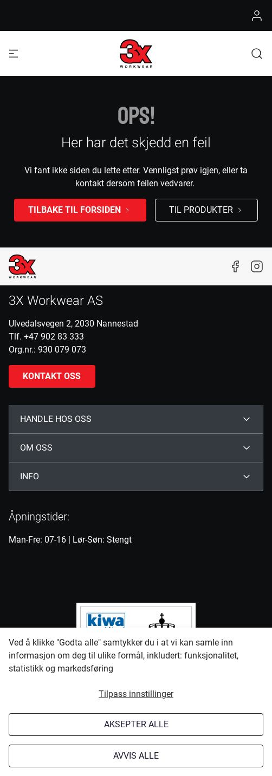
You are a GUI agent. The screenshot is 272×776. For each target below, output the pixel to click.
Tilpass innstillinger (136, 694)
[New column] (22, 266)
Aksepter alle (136, 724)
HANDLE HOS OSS (56, 419)
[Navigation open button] (13, 53)
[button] (257, 53)
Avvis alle (136, 756)
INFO (29, 476)
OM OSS (36, 447)
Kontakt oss (52, 376)
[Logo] (136, 53)
